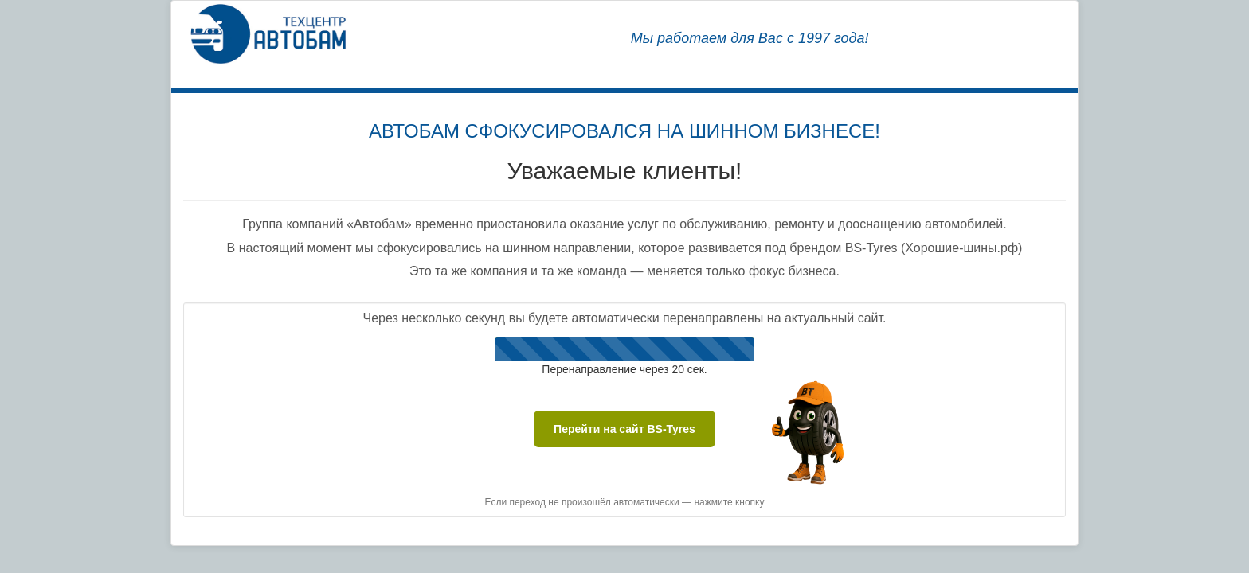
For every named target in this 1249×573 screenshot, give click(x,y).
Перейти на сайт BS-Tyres (624, 429)
